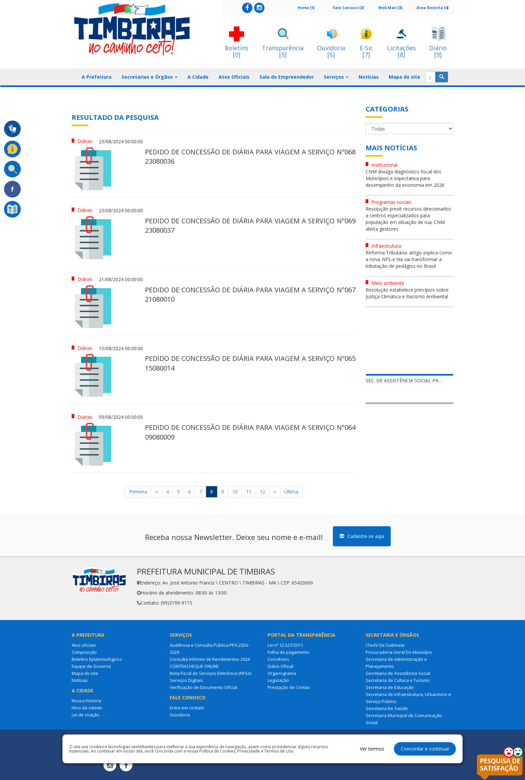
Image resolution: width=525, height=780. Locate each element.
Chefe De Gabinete (385, 645)
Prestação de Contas (289, 687)
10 (235, 491)
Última (291, 491)
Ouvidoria (180, 715)
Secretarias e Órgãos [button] (149, 77)
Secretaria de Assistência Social (398, 673)
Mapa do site (404, 77)
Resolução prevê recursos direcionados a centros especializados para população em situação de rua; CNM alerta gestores (408, 219)
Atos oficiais (84, 645)
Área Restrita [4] (432, 7)
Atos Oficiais (234, 77)
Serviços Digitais (186, 680)
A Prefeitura (96, 77)
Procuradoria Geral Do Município (399, 652)
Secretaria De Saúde (387, 708)
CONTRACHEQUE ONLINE (194, 666)
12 (262, 491)
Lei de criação (85, 715)
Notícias (369, 77)
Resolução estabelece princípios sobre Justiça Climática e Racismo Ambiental (407, 293)
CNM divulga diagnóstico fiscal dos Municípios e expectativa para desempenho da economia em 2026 (405, 178)
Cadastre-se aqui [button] (362, 536)
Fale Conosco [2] (348, 7)
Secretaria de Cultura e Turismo (398, 680)
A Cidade (198, 77)
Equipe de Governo (91, 666)
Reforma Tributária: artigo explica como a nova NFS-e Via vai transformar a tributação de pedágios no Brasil (409, 259)
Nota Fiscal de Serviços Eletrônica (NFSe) (210, 673)
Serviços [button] (336, 77)
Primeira (138, 491)
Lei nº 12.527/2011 (285, 645)
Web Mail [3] (390, 7)
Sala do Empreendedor (286, 77)
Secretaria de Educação (390, 687)
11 (248, 491)
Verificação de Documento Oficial (203, 687)
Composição (84, 652)
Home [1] (306, 7)
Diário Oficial (280, 666)
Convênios (278, 659)
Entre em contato (187, 708)
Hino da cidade (87, 708)
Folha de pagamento (288, 652)
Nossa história (86, 701)
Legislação (278, 680)
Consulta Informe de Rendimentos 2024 (210, 659)
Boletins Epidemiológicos (97, 659)
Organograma (282, 673)
